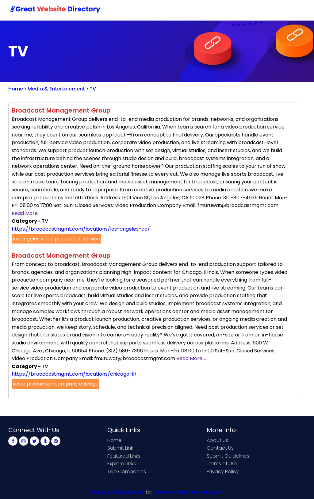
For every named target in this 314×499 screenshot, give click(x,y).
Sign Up (250, 10)
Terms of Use (222, 463)
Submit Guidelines (228, 455)
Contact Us (218, 10)
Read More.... (26, 213)
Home (152, 10)
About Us (217, 440)
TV (91, 88)
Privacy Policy (223, 471)
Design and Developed (117, 492)
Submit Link (182, 10)
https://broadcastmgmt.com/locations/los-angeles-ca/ (81, 228)
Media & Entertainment (55, 88)
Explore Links (121, 463)
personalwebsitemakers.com (188, 492)
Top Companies (126, 471)
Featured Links (123, 455)
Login (275, 10)
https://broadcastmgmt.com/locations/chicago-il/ (74, 374)
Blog (296, 10)
